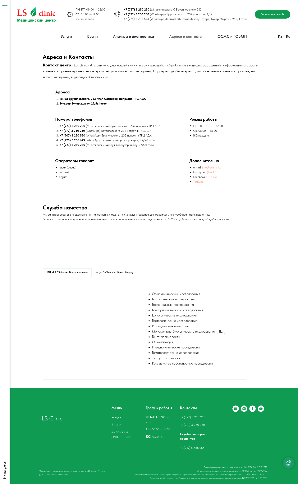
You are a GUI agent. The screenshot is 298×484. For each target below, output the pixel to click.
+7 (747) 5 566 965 (192, 448)
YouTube (198, 181)
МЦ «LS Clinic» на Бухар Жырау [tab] (114, 272)
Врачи (92, 36)
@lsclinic (212, 172)
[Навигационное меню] (4, 6)
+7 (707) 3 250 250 (192, 425)
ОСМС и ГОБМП (232, 36)
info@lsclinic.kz (211, 167)
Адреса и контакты (185, 36)
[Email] (235, 410)
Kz (280, 36)
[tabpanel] (144, 328)
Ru (288, 36)
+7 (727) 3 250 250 (136, 9)
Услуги (66, 36)
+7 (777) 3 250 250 (136, 14)
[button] (272, 14)
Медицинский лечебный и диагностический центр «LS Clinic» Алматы (72, 470)
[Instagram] (244, 410)
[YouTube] (261, 410)
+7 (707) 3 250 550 (72, 135)
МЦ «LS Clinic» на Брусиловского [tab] (67, 272)
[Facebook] (252, 410)
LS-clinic (211, 177)
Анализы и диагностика (133, 36)
